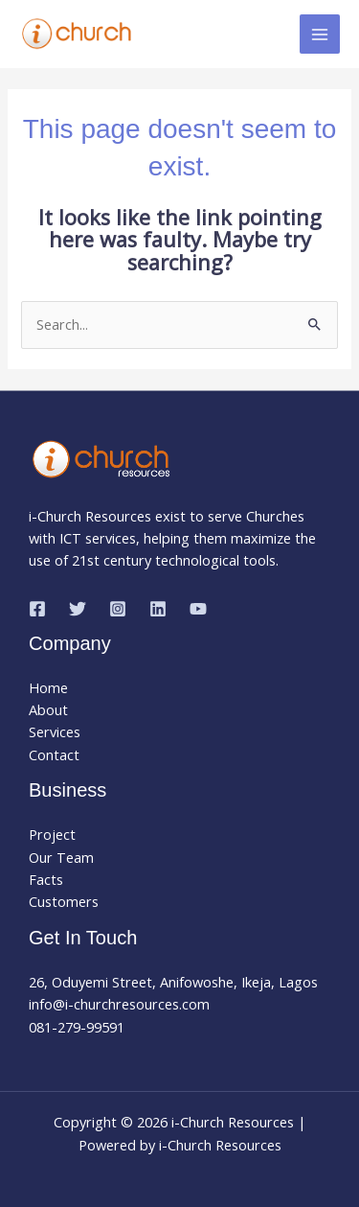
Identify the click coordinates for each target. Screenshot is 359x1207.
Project (52, 834)
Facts (46, 879)
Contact (54, 754)
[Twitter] (77, 608)
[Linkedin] (158, 608)
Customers (64, 901)
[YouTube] (198, 608)
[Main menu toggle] (320, 34)
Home (48, 687)
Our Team (61, 857)
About (48, 709)
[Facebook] (37, 608)
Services (54, 731)
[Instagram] (117, 608)
